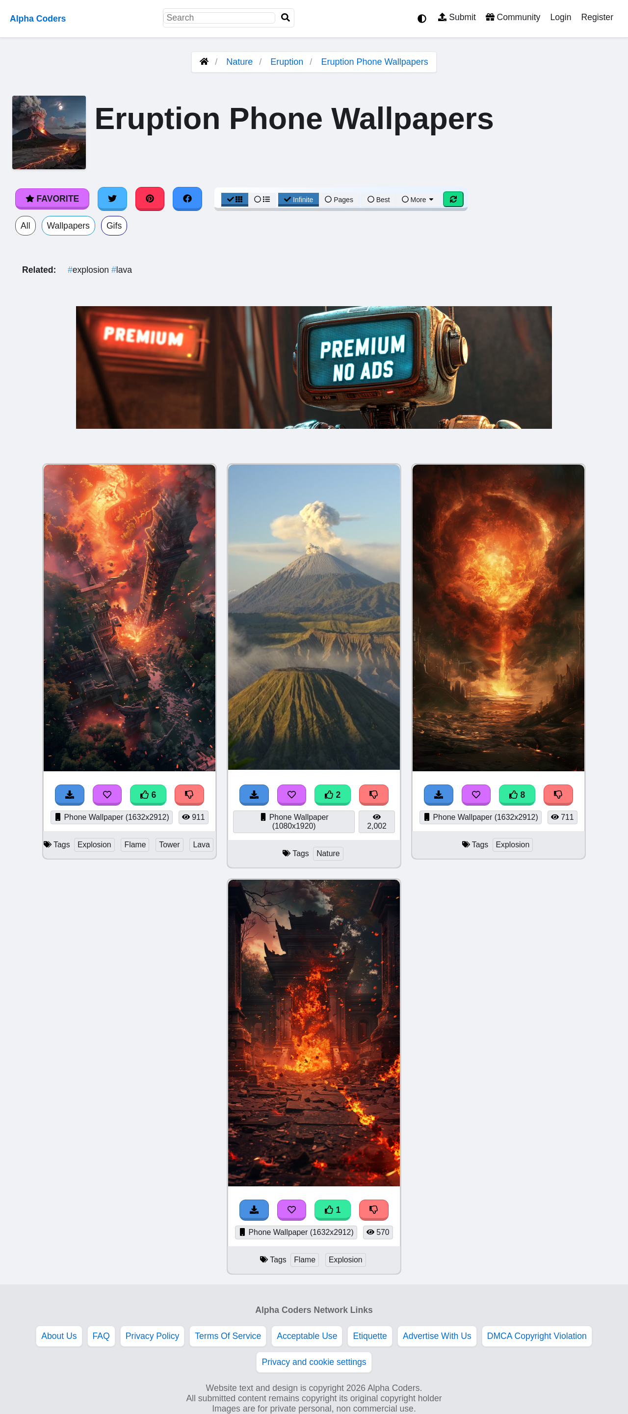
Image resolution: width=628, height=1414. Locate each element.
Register (597, 17)
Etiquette (370, 1336)
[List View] (262, 200)
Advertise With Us (437, 1336)
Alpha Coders (38, 19)
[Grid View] (235, 200)
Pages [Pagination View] (339, 200)
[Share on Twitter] (112, 198)
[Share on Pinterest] (150, 198)
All (25, 226)
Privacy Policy (153, 1336)
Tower (169, 844)
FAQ (101, 1336)
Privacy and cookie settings (314, 1362)
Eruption (286, 62)
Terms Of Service (228, 1336)
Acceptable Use (307, 1336)
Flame (135, 844)
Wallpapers (68, 226)
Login (560, 17)
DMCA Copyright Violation (537, 1336)
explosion (89, 270)
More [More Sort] (418, 200)
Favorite (52, 199)
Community (513, 17)
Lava (201, 844)
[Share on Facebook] (187, 198)
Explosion (94, 844)
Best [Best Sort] (378, 200)
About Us (59, 1336)
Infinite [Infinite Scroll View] (298, 200)
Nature (239, 62)
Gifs (114, 226)
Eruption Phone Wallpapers (374, 62)
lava (121, 270)
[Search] (285, 18)
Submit (457, 17)
